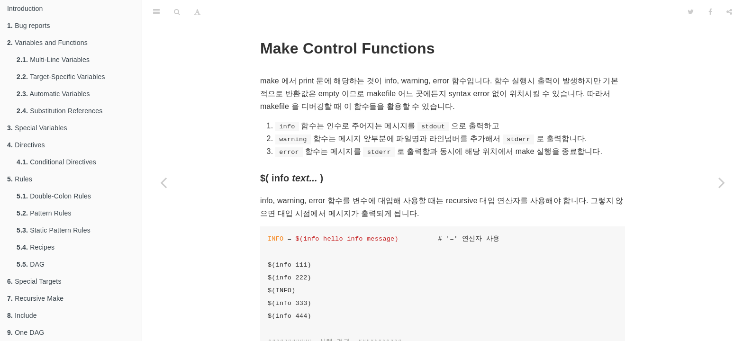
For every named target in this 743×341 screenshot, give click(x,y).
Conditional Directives (56, 162)
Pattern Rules (44, 213)
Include (22, 315)
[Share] (729, 12)
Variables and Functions (47, 42)
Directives (26, 145)
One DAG (25, 332)
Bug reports (28, 25)
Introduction (25, 8)
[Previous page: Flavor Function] (163, 182)
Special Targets (34, 281)
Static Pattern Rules (54, 230)
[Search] (177, 12)
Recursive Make (35, 298)
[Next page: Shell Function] (721, 182)
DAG (31, 264)
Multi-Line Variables (53, 59)
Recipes (35, 247)
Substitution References (60, 111)
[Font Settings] (197, 12)
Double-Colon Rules (54, 196)
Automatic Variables (53, 94)
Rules (19, 179)
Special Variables (37, 128)
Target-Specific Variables (61, 77)
